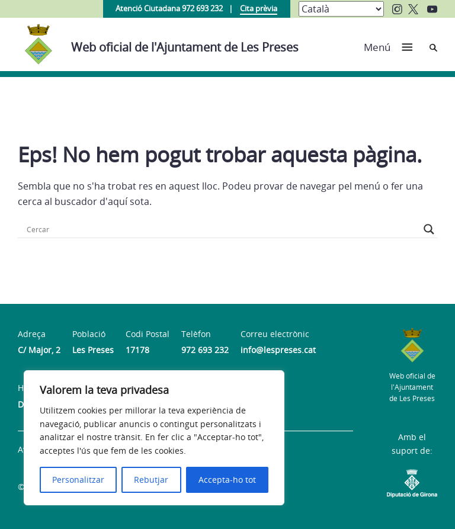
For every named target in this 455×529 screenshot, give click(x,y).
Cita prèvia (258, 8)
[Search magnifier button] (429, 229)
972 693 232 (205, 349)
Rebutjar (151, 479)
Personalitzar (78, 479)
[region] (154, 437)
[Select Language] (341, 9)
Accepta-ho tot (227, 479)
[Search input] (222, 229)
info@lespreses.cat (278, 349)
